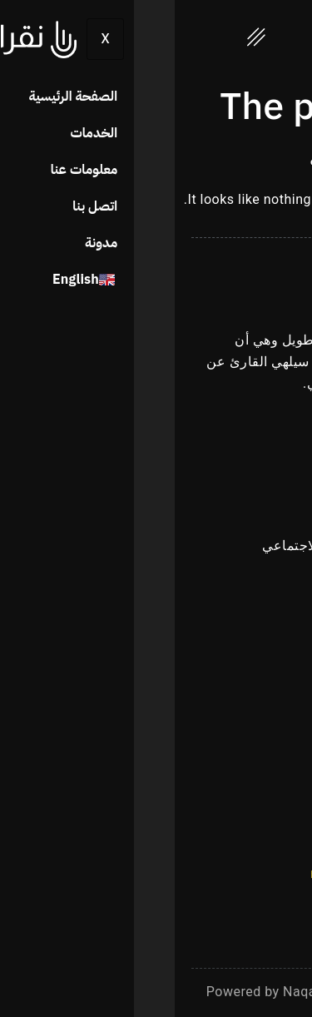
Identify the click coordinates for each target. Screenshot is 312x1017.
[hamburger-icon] (82, 41)
